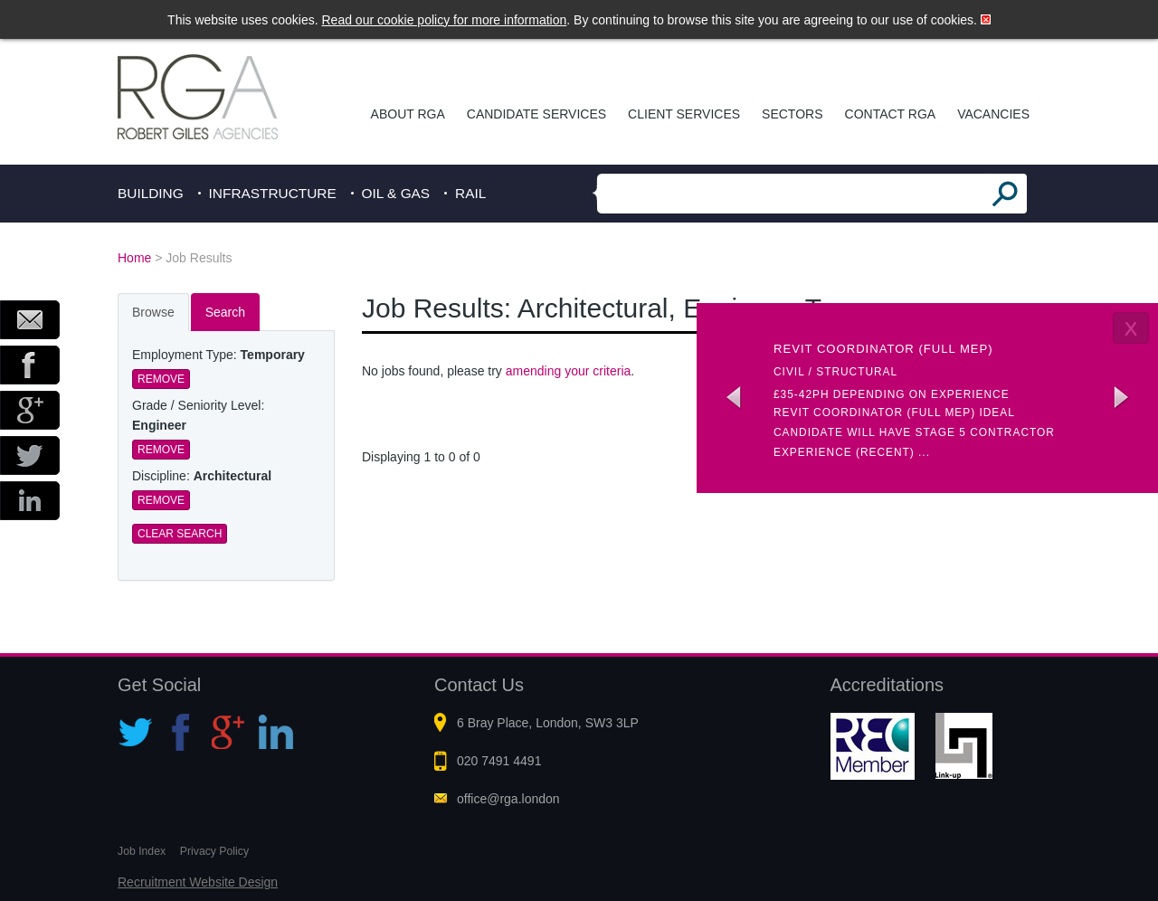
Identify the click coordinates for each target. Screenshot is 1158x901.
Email (30, 319)
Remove (161, 379)
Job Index (142, 851)
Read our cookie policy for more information (444, 20)
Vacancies (993, 114)
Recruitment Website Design (198, 882)
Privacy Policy (214, 851)
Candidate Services (536, 114)
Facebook (30, 365)
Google (30, 410)
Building (151, 193)
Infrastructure (273, 193)
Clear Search (180, 533)
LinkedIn (30, 500)
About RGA (408, 114)
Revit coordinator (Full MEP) (883, 349)
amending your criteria (568, 371)
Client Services (684, 114)
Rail (470, 193)
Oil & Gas (396, 193)
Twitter (30, 455)
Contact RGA (890, 114)
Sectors (792, 114)
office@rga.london (508, 799)
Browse (153, 312)
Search (225, 312)
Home (134, 258)
